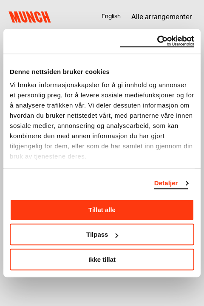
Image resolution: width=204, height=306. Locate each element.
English (111, 17)
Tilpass (102, 234)
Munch (31, 17)
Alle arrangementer (161, 17)
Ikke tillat (102, 259)
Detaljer (166, 183)
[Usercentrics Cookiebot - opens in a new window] (157, 41)
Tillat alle (102, 209)
